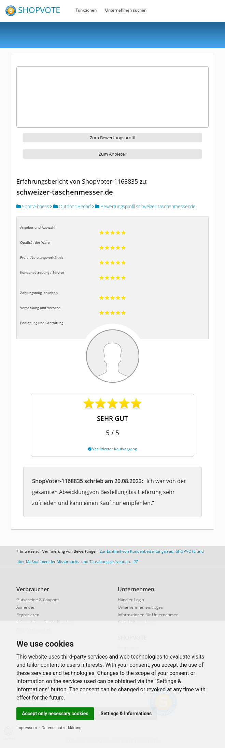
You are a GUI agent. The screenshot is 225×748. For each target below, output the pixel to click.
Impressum (26, 727)
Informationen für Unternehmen (148, 615)
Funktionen (86, 10)
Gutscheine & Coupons (37, 600)
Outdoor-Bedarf (70, 206)
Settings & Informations (126, 713)
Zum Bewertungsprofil (112, 138)
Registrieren (27, 615)
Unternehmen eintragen (140, 607)
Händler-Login (131, 600)
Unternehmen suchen (125, 10)
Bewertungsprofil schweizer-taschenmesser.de (144, 206)
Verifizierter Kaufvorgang (112, 448)
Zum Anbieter (112, 154)
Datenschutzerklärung (62, 727)
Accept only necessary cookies (55, 713)
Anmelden (26, 607)
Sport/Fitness (32, 206)
